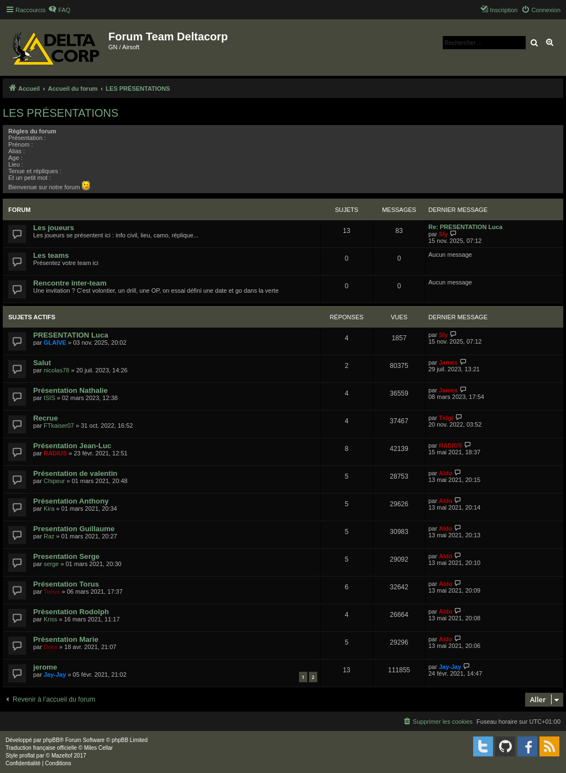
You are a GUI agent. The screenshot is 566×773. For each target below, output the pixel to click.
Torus (52, 591)
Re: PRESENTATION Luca (465, 227)
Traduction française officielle (41, 748)
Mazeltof (61, 756)
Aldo (445, 473)
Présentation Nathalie (70, 390)
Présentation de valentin (75, 473)
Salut (42, 363)
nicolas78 (56, 370)
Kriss (50, 619)
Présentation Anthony (71, 501)
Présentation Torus (66, 584)
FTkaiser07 (59, 425)
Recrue (45, 418)
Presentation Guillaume (73, 529)
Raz (49, 536)
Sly (443, 234)
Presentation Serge (66, 556)
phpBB (51, 740)
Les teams (51, 255)
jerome (45, 667)
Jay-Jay (55, 674)
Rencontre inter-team (70, 283)
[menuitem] (59, 10)
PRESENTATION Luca (70, 335)
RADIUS (55, 453)
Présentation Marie (65, 639)
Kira (49, 508)
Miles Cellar (98, 748)
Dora (50, 647)
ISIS (49, 398)
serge (51, 564)
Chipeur (54, 481)
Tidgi (446, 417)
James (448, 362)
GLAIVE (55, 342)
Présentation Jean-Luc (72, 446)
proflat (27, 756)
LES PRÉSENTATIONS (60, 113)
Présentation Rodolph (71, 612)
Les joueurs (53, 228)
